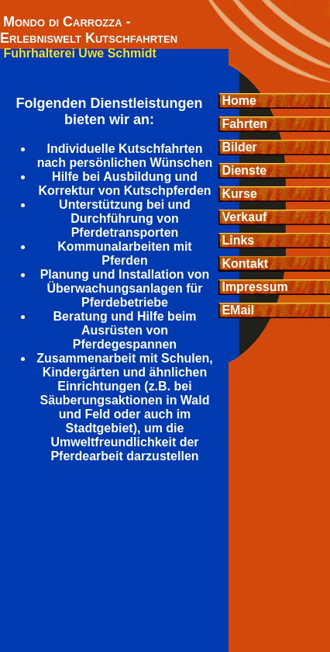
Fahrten (242, 123)
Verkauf (242, 217)
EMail (236, 310)
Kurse (237, 193)
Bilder (237, 147)
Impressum (253, 286)
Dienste (242, 170)
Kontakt (243, 263)
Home (237, 100)
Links (236, 240)
